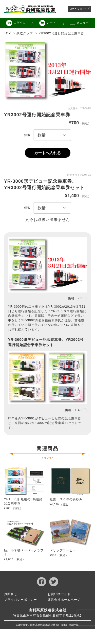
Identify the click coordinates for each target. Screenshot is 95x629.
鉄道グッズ (24, 33)
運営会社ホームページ (64, 599)
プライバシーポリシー (20, 599)
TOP (7, 33)
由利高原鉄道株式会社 (48, 610)
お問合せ (10, 594)
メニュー (79, 23)
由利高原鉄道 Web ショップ (30, 9)
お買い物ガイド (59, 594)
